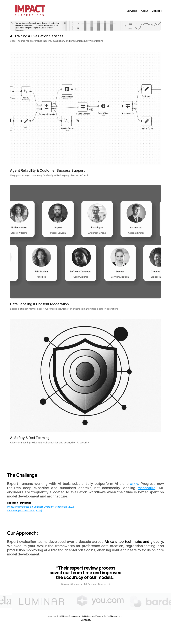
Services (132, 10)
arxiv (134, 483)
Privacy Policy (116, 617)
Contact (156, 10)
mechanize (146, 488)
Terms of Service (103, 617)
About (144, 10)
